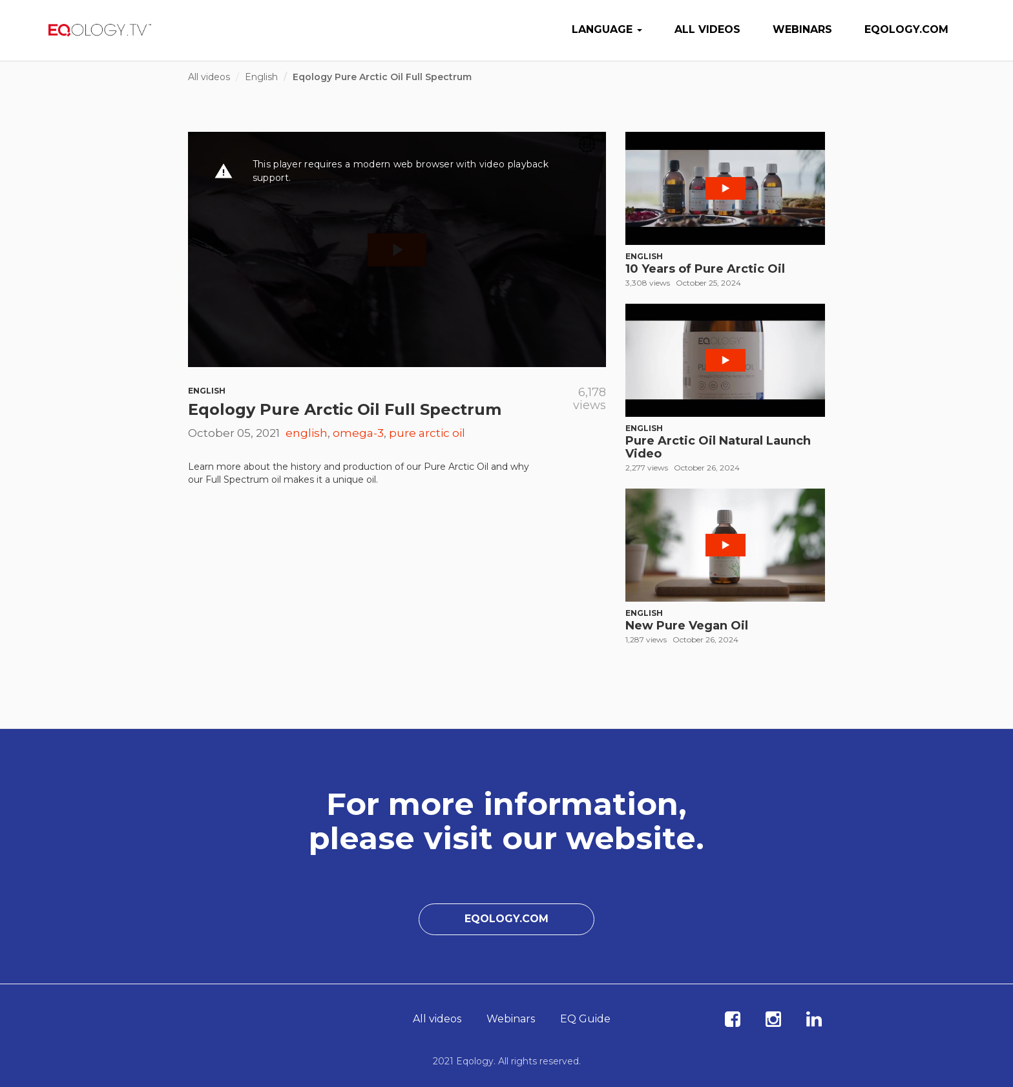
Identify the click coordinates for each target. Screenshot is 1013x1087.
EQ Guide (585, 1019)
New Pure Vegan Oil (686, 625)
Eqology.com (906, 29)
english (307, 433)
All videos (707, 29)
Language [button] (607, 29)
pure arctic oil (427, 433)
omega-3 (358, 433)
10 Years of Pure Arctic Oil (705, 269)
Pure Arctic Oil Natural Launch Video (718, 447)
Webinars (802, 29)
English (261, 77)
